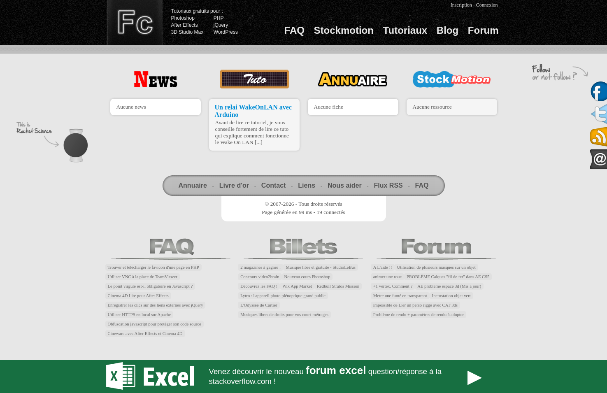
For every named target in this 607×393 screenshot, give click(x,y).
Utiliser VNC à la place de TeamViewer (142, 276)
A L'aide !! (382, 267)
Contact (273, 185)
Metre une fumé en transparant (400, 295)
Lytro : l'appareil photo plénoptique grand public (283, 295)
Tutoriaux (405, 30)
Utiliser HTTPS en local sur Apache (139, 314)
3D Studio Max (187, 32)
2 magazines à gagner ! (260, 267)
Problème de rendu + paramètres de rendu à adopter (418, 314)
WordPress (226, 32)
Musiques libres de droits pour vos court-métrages (284, 314)
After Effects (184, 25)
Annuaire (193, 185)
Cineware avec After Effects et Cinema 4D (145, 333)
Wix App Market (297, 286)
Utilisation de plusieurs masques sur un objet (436, 267)
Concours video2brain (259, 276)
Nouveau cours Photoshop (307, 276)
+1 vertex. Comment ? (392, 286)
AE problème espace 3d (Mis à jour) (449, 286)
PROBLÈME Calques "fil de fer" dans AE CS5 (448, 276)
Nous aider (345, 185)
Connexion (487, 5)
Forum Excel (303, 376)
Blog (447, 30)
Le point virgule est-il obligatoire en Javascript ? (150, 286)
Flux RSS (388, 185)
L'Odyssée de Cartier (258, 305)
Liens (306, 185)
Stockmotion (344, 30)
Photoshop (183, 18)
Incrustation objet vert (451, 295)
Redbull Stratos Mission (338, 286)
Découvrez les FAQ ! (258, 286)
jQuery (221, 25)
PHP (219, 18)
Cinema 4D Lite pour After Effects (138, 295)
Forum (483, 30)
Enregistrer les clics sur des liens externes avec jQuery (155, 305)
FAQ (294, 30)
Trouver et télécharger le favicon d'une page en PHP (153, 267)
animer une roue (387, 276)
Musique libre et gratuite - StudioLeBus (321, 267)
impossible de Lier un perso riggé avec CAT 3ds (415, 305)
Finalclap (134, 22)
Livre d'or (234, 185)
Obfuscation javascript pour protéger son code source (154, 324)
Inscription (461, 5)
